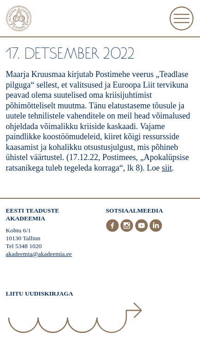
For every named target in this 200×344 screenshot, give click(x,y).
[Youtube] (142, 229)
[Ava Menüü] (181, 18)
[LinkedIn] (155, 229)
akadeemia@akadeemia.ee (39, 253)
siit (167, 167)
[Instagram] (127, 229)
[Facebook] (113, 229)
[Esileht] (19, 20)
